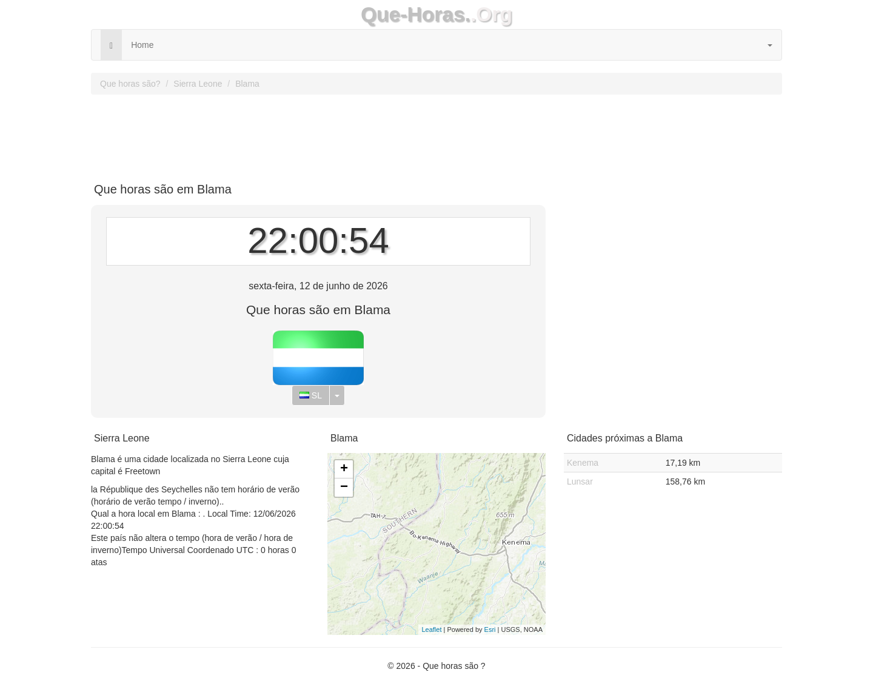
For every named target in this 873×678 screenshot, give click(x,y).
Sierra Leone (197, 84)
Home (142, 45)
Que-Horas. (415, 14)
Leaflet (431, 629)
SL (310, 395)
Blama (247, 84)
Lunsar (580, 481)
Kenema (582, 463)
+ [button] (344, 469)
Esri (490, 629)
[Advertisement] (436, 134)
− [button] (344, 487)
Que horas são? (130, 84)
